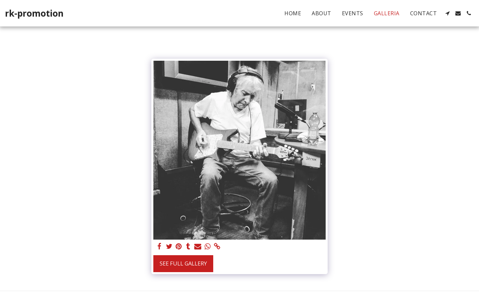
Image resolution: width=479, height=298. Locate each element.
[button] (447, 13)
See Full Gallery (183, 263)
